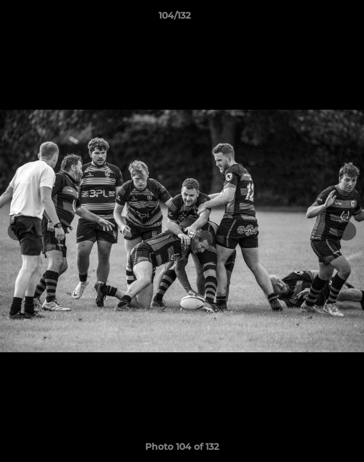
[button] (317, 18)
